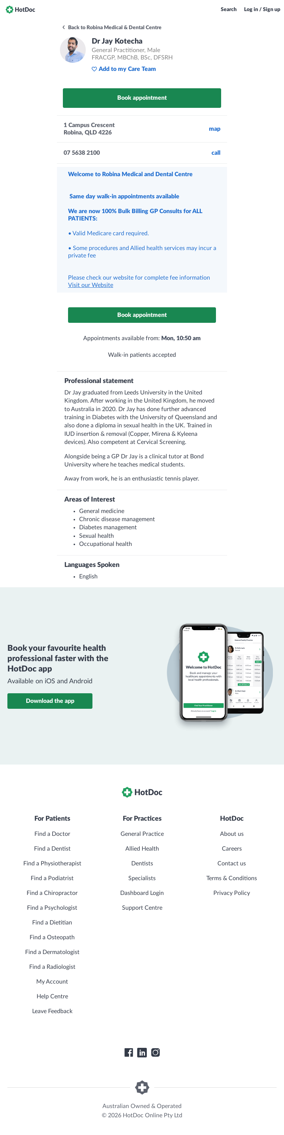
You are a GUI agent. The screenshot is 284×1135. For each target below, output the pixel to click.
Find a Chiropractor (52, 893)
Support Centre (142, 908)
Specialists (142, 878)
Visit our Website (90, 285)
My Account (52, 982)
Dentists (142, 863)
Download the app (50, 701)
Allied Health (142, 849)
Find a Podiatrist (52, 878)
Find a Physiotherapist (52, 863)
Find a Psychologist (52, 908)
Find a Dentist (52, 849)
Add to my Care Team (123, 69)
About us (232, 834)
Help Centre (52, 996)
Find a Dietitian (52, 923)
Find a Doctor (52, 834)
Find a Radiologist (52, 967)
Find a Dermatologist (52, 952)
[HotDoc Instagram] (155, 1052)
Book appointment (142, 98)
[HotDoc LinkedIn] (142, 1052)
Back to (111, 27)
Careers (232, 849)
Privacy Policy (231, 893)
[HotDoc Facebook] (128, 1052)
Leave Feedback (52, 1011)
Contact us (231, 863)
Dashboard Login (142, 893)
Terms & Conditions (231, 878)
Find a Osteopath (52, 937)
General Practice (142, 834)
